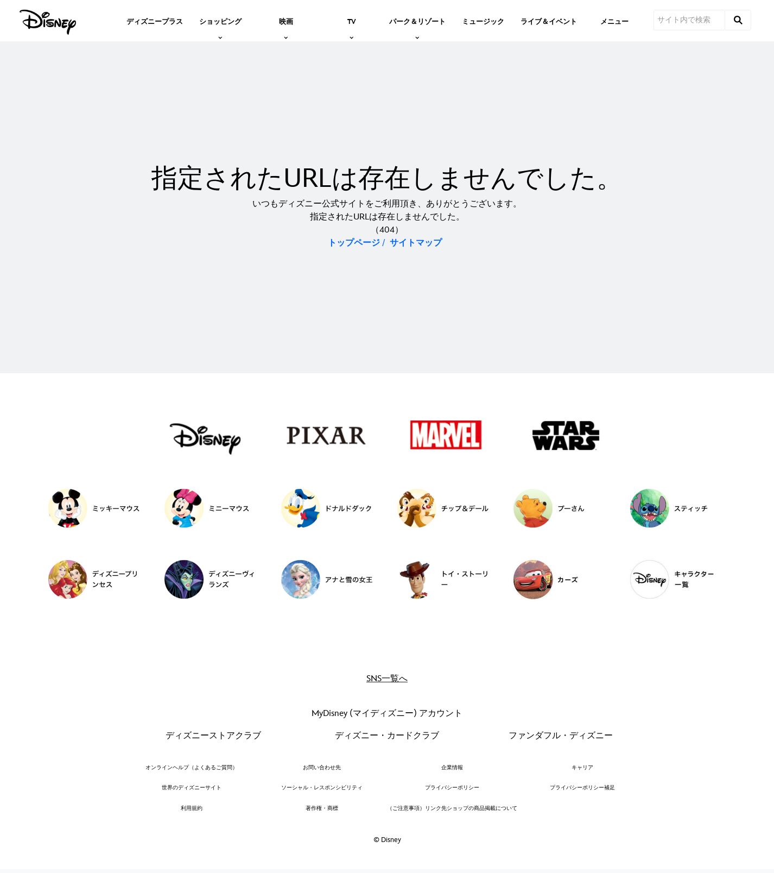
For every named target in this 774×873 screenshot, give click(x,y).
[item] (220, 21)
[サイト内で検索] (689, 20)
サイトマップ (416, 243)
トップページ (354, 243)
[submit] (738, 20)
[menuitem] (154, 21)
